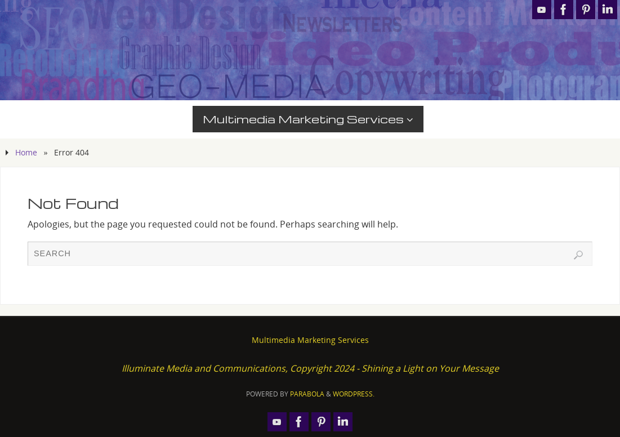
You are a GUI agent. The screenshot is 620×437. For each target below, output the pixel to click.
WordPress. (353, 394)
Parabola (307, 394)
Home (26, 152)
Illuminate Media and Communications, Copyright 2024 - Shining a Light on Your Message (310, 368)
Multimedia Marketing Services (310, 340)
